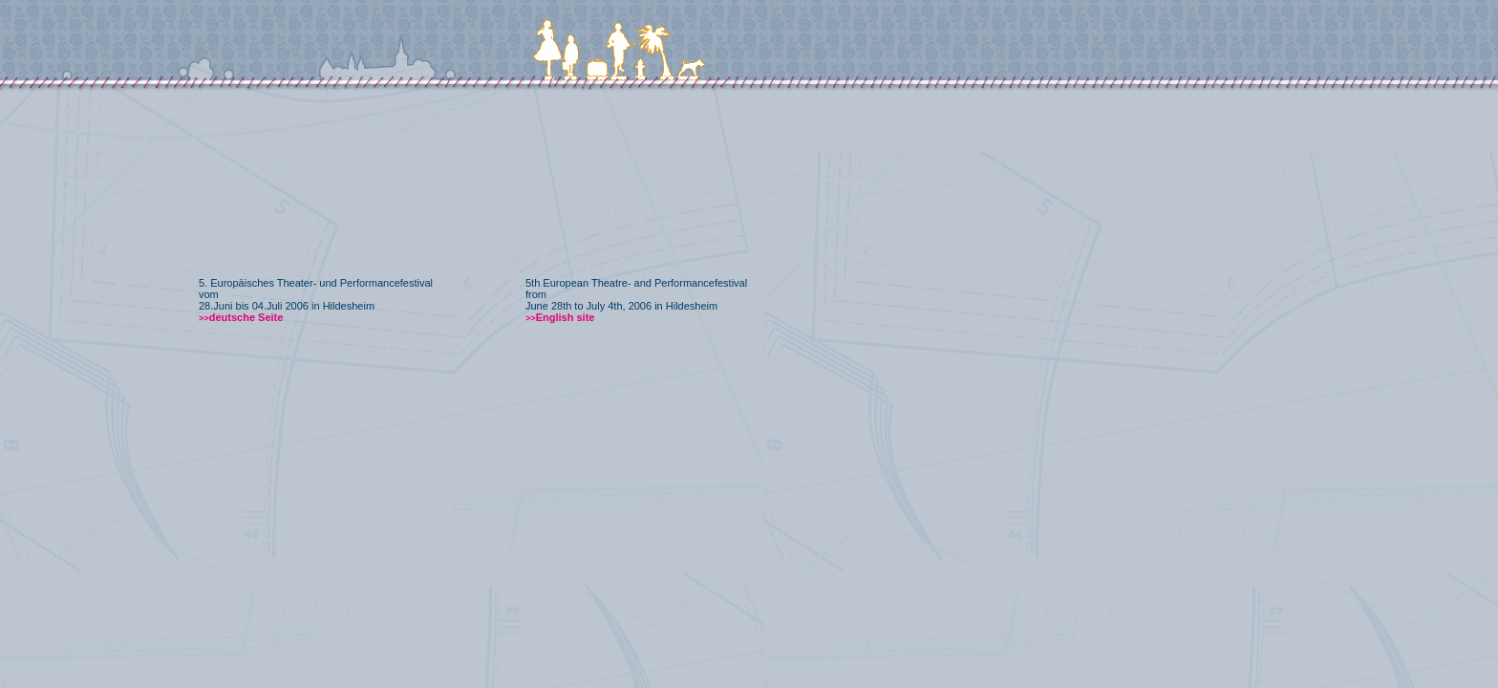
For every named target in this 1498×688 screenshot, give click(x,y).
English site (559, 317)
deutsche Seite (241, 317)
